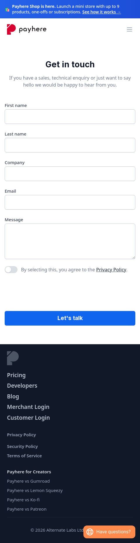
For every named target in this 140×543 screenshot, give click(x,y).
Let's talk (70, 318)
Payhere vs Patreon (26, 509)
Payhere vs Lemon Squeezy (35, 490)
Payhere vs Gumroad (28, 481)
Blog (13, 396)
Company (14, 162)
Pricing (16, 375)
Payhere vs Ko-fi (23, 499)
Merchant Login (28, 407)
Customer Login (28, 417)
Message (14, 219)
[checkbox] (11, 269)
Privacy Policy (111, 269)
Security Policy (22, 446)
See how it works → (101, 12)
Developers (22, 385)
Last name (15, 134)
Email (10, 191)
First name (16, 105)
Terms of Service (24, 455)
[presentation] (49, 292)
